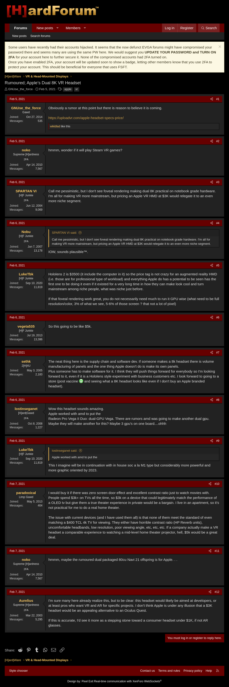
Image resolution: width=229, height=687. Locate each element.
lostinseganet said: (64, 450)
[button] (57, 28)
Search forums (40, 36)
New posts (45, 28)
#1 (217, 99)
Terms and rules (169, 670)
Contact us (147, 670)
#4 (217, 223)
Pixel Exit (87, 681)
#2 (217, 141)
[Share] (212, 99)
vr (76, 89)
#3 (217, 182)
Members (73, 28)
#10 (217, 484)
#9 (217, 440)
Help (209, 670)
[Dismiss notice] (219, 47)
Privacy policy (192, 670)
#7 (217, 352)
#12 (217, 592)
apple (67, 89)
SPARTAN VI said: (64, 232)
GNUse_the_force (20, 89)
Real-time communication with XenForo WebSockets (128, 681)
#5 (217, 265)
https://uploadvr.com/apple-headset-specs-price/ (86, 118)
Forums (20, 28)
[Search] (209, 28)
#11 (217, 551)
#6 (217, 317)
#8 (217, 400)
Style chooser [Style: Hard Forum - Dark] (18, 670)
